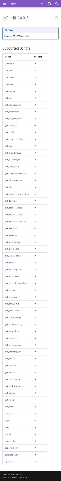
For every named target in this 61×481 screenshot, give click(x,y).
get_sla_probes (12, 331)
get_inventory (11, 235)
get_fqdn (9, 187)
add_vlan (9, 70)
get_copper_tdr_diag (14, 139)
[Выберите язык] (49, 4)
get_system (10, 372)
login (7, 420)
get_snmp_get (11, 338)
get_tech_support (12, 379)
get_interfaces (11, 228)
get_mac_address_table (15, 283)
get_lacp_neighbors (13, 256)
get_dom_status (12, 167)
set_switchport (11, 448)
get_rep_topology (13, 317)
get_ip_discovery (12, 242)
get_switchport (11, 365)
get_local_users (12, 276)
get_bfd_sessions (13, 105)
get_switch (10, 359)
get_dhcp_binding (13, 153)
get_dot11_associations (15, 173)
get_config (9, 132)
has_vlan (9, 414)
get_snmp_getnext (13, 345)
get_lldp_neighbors (13, 269)
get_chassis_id (11, 125)
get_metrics (10, 290)
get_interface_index (13, 208)
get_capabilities (12, 112)
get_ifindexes (11, 201)
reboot (8, 434)
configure (9, 84)
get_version (10, 400)
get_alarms (10, 91)
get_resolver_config (13, 324)
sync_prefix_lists (12, 455)
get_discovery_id (12, 160)
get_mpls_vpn (11, 297)
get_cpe (8, 146)
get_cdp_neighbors (13, 119)
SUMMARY (9, 64)
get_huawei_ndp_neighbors (17, 194)
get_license (10, 262)
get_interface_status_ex (15, 221)
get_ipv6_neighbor (13, 249)
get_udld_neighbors (14, 386)
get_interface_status (14, 214)
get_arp (8, 98)
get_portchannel (12, 311)
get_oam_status (12, 304)
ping (7, 427)
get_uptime (10, 393)
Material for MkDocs (21, 477)
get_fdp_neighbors (13, 180)
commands (10, 77)
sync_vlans (10, 461)
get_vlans (9, 407)
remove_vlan (10, 441)
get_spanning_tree (13, 352)
